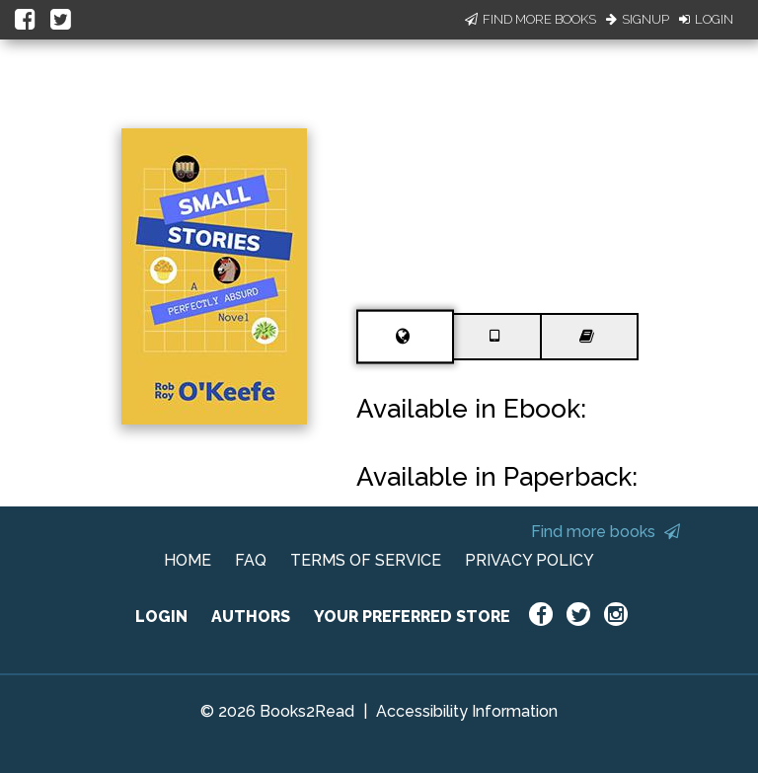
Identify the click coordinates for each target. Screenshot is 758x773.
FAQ (250, 560)
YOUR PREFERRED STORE (412, 616)
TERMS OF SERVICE (365, 560)
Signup (637, 19)
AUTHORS (250, 616)
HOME (187, 560)
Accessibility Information (467, 711)
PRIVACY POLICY (529, 560)
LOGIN (161, 616)
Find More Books (530, 19)
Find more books (605, 531)
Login (706, 19)
